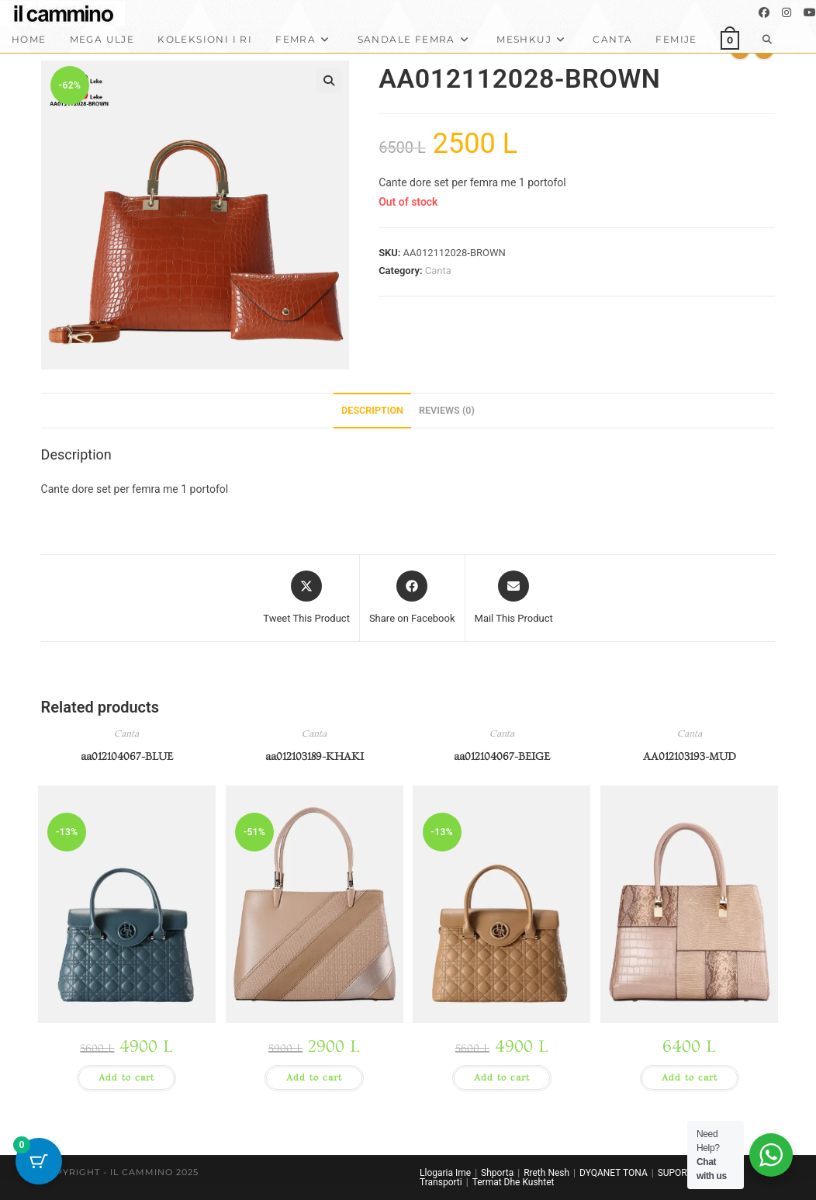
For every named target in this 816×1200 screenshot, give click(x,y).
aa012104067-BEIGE (502, 756)
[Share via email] (514, 598)
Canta (438, 270)
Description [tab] (372, 410)
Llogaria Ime (445, 1172)
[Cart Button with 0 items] (39, 1161)
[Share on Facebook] (412, 598)
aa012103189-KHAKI (314, 756)
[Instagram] (786, 12)
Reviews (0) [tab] (447, 410)
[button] (328, 80)
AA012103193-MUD (689, 756)
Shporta (497, 1172)
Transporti (441, 1182)
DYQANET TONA (613, 1172)
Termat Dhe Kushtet (513, 1182)
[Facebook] (764, 12)
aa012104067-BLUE (127, 756)
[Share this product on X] (306, 598)
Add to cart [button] (126, 1078)
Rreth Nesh (546, 1172)
